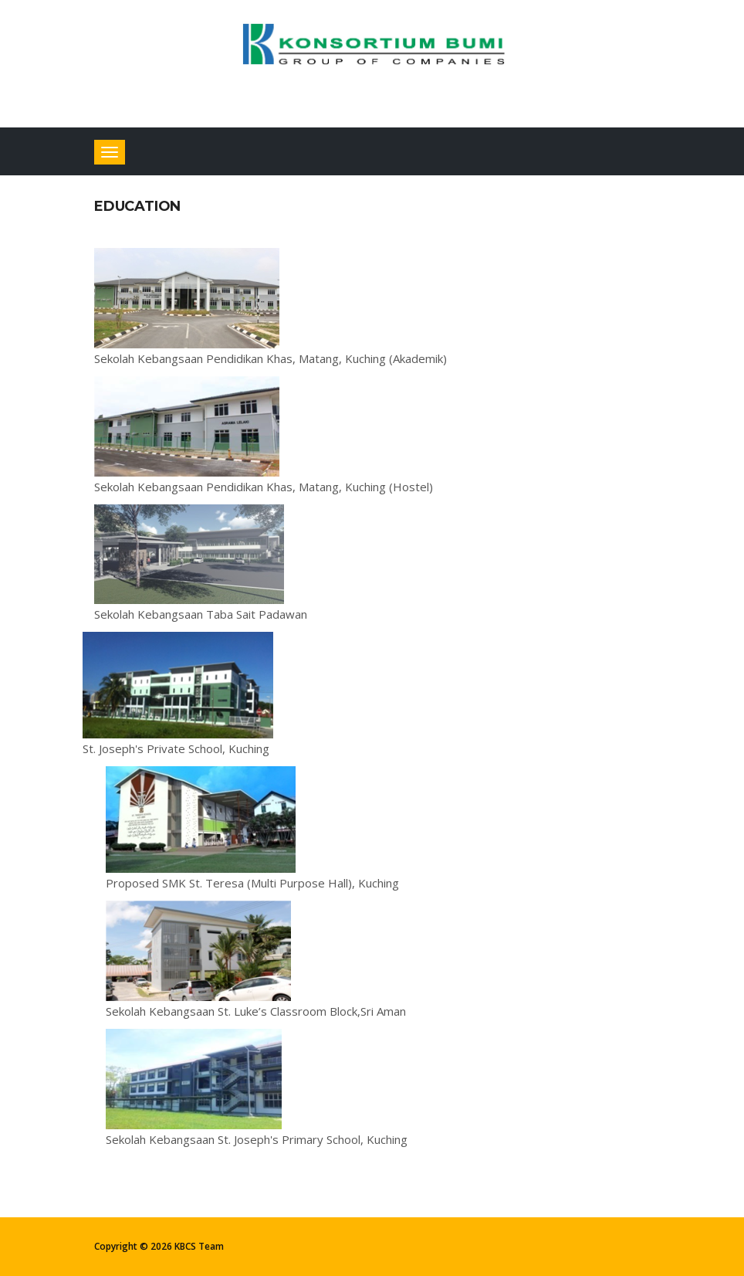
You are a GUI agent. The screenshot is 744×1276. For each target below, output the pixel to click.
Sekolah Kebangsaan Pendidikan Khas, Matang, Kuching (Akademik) (270, 358)
